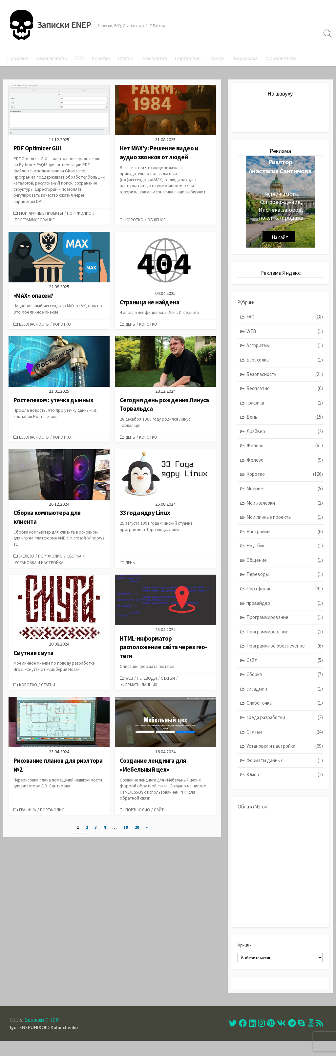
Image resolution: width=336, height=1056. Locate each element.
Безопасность (51, 58)
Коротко (101, 58)
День (130, 325)
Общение (156, 219)
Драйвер (284, 440)
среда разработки (284, 726)
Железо (26, 559)
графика (27, 816)
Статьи (126, 58)
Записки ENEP (44, 1034)
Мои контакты (280, 58)
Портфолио (187, 58)
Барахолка (246, 58)
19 (126, 836)
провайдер (284, 612)
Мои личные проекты (41, 213)
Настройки (284, 540)
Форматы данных (139, 690)
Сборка (74, 559)
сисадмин (284, 697)
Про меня (17, 58)
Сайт (159, 816)
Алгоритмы (284, 354)
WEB (129, 683)
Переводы (147, 683)
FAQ (79, 58)
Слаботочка (284, 712)
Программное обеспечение (284, 655)
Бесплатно (155, 58)
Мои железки (284, 512)
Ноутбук (284, 555)
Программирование (34, 219)
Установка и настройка (39, 566)
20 (137, 836)
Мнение (284, 497)
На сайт (280, 242)
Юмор (217, 58)
